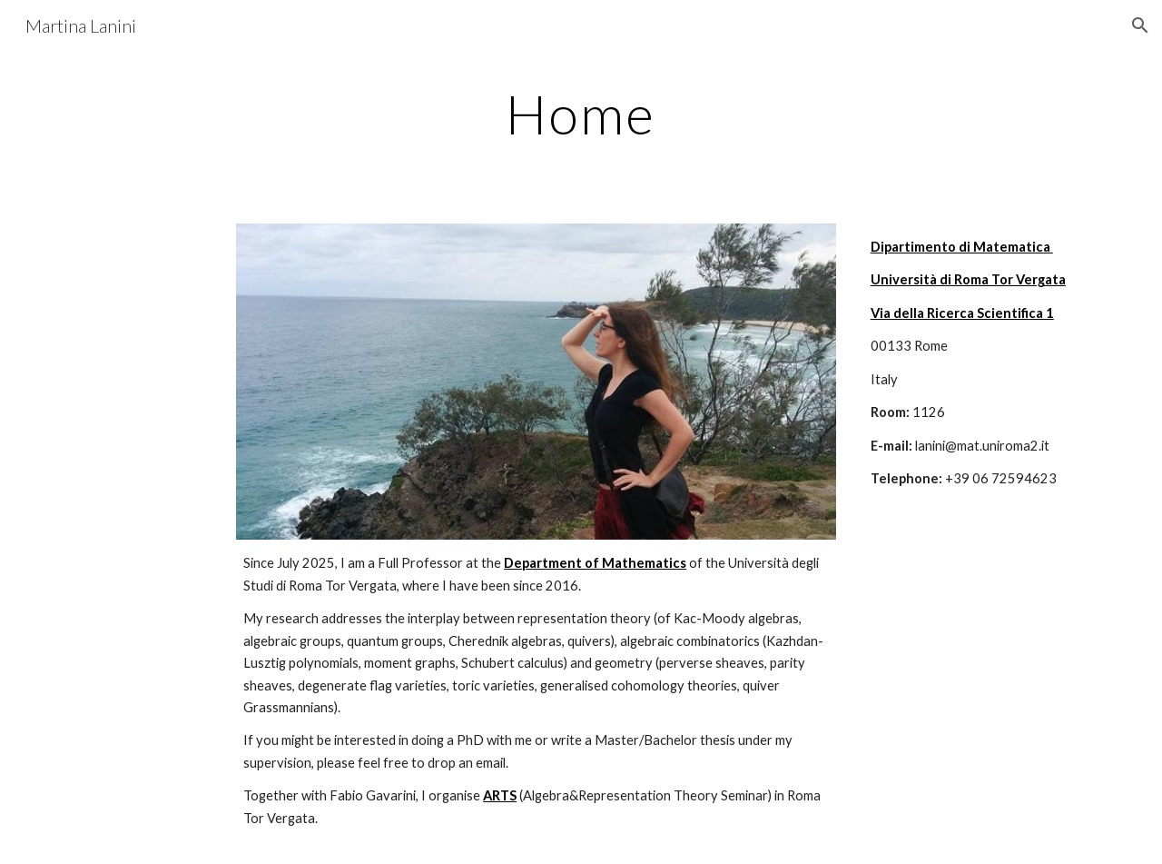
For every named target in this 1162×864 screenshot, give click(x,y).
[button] (1140, 25)
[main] (581, 113)
